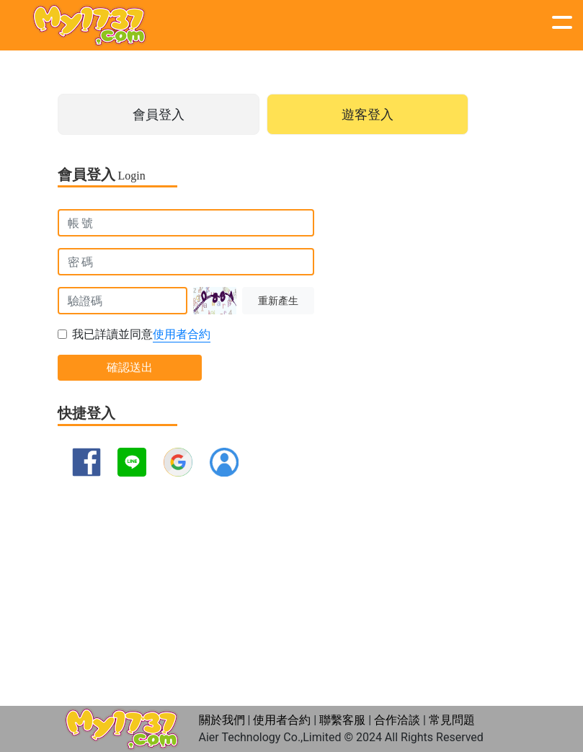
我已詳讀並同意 (141, 334)
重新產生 (278, 301)
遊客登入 (367, 114)
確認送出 (130, 367)
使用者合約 (181, 334)
